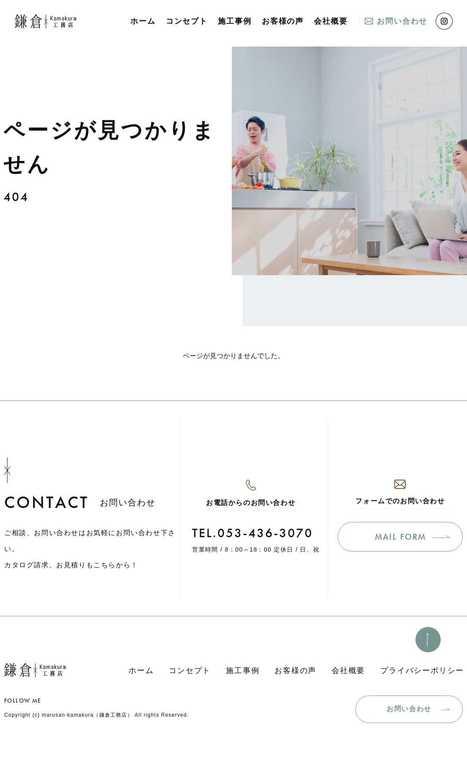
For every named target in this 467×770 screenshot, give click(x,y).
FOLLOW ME (22, 700)
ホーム (142, 21)
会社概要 (330, 21)
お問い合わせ (402, 21)
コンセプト (187, 21)
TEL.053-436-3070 (252, 533)
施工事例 (234, 21)
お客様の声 (283, 21)
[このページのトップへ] (428, 639)
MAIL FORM (400, 536)
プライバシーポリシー (422, 670)
